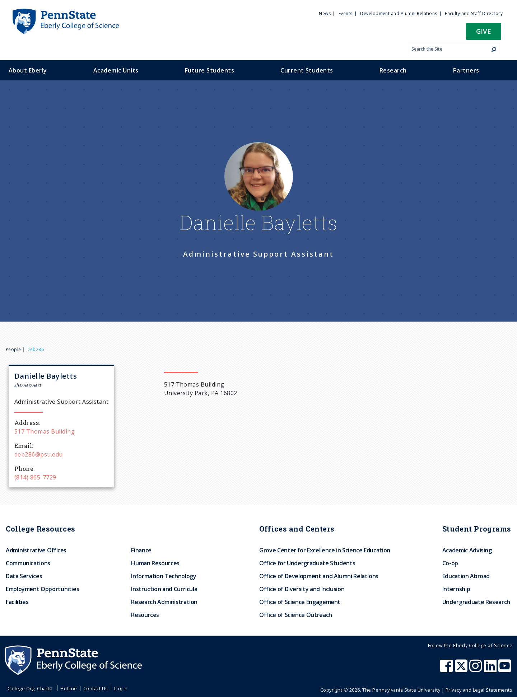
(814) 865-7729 (35, 477)
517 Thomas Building (44, 431)
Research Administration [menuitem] (164, 602)
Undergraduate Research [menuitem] (476, 602)
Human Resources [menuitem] (155, 563)
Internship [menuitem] (456, 589)
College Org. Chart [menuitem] (31, 688)
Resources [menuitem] (145, 615)
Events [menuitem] (346, 13)
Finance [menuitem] (141, 550)
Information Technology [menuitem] (163, 576)
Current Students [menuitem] (306, 70)
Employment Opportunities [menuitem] (42, 589)
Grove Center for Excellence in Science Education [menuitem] (324, 550)
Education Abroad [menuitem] (466, 576)
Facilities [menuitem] (17, 602)
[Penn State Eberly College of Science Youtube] (505, 669)
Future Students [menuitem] (209, 70)
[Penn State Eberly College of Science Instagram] (476, 669)
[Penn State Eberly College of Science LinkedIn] (491, 669)
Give (483, 31)
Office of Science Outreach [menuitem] (295, 615)
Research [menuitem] (393, 70)
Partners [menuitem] (466, 70)
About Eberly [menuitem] (28, 70)
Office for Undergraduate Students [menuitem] (307, 563)
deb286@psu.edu (38, 454)
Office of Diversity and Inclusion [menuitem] (301, 589)
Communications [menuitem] (28, 563)
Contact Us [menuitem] (95, 688)
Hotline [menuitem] (68, 688)
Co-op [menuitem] (450, 563)
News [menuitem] (325, 13)
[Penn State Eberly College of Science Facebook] (447, 669)
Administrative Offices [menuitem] (36, 550)
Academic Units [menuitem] (116, 70)
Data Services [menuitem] (24, 576)
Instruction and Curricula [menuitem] (164, 589)
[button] (483, 33)
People (13, 349)
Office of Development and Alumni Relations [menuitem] (318, 576)
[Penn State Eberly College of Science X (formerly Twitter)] (462, 669)
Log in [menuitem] (121, 688)
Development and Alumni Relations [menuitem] (398, 13)
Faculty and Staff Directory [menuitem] (474, 13)
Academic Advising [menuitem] (467, 550)
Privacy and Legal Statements (479, 690)
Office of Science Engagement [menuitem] (299, 602)
